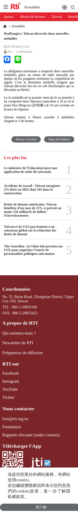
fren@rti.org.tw (15, 419)
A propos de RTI (20, 323)
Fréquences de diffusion (22, 352)
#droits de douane (32, 17)
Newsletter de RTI (17, 343)
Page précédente (59, 139)
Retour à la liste (26, 139)
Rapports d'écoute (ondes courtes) (30, 435)
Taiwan (56, 17)
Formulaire (11, 427)
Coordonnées (16, 289)
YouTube (10, 389)
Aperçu (8, 17)
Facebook (10, 373)
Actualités (18, 26)
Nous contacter (18, 408)
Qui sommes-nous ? (19, 333)
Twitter (8, 397)
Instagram (10, 381)
